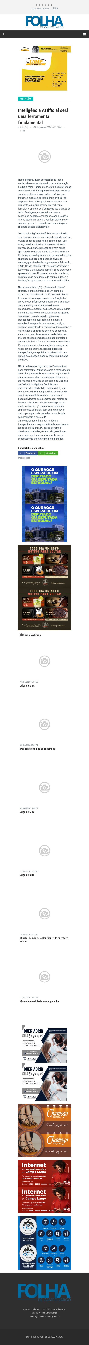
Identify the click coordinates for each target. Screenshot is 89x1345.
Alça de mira (27, 874)
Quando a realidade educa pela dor (39, 1001)
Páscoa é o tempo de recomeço (37, 748)
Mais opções (24, 458)
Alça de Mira (27, 685)
